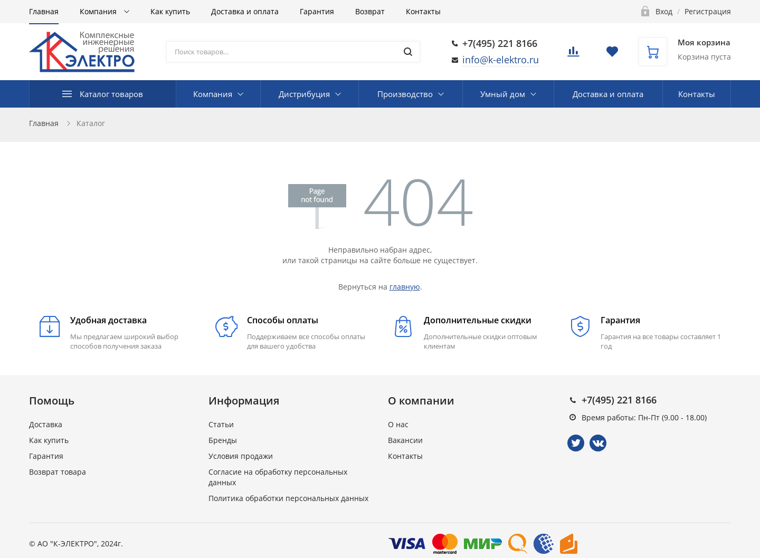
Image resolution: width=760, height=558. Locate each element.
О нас (398, 424)
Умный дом (502, 94)
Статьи (221, 424)
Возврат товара (57, 472)
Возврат (370, 11)
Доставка (45, 424)
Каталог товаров (111, 94)
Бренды (222, 440)
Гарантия (317, 11)
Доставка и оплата (245, 11)
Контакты (423, 11)
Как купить (170, 11)
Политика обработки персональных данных (288, 498)
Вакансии (405, 440)
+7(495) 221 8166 (499, 43)
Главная (44, 11)
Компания (99, 11)
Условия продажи (240, 456)
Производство (405, 94)
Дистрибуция (304, 94)
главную (405, 287)
